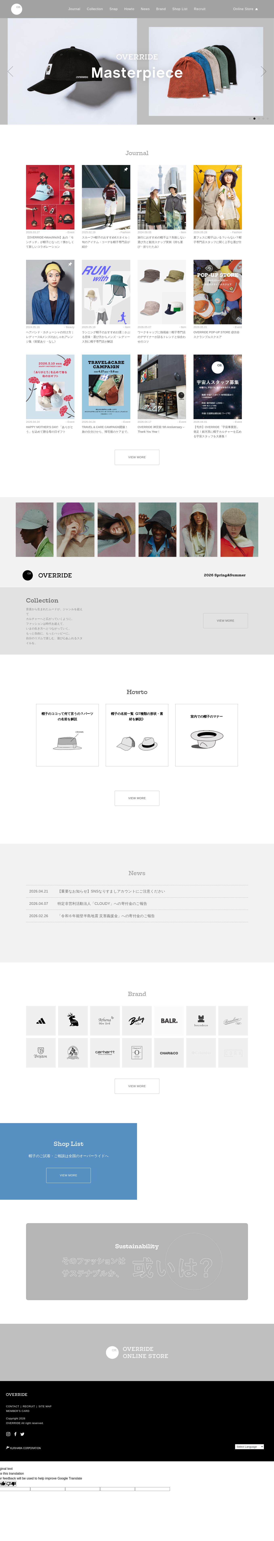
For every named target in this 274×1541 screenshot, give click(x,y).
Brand (161, 9)
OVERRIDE (13, 1423)
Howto (129, 9)
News (145, 9)
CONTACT (12, 1406)
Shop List (179, 9)
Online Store (243, 9)
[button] (10, 71)
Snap (113, 9)
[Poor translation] (11, 1484)
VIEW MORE (137, 457)
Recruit (200, 9)
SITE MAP (45, 1406)
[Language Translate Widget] (249, 1446)
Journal (74, 9)
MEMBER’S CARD (17, 1411)
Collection (95, 9)
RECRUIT (29, 1406)
